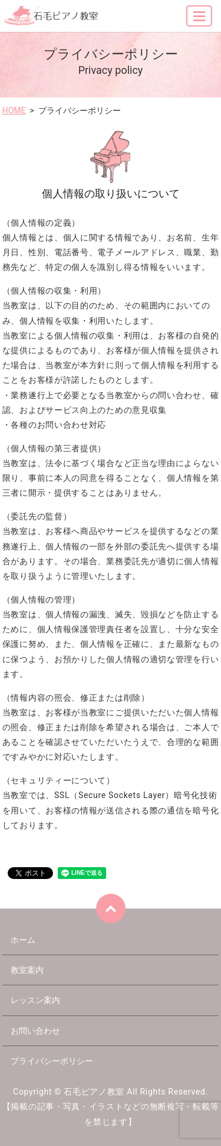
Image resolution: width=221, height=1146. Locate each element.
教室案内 (27, 970)
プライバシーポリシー (52, 1061)
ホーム (23, 940)
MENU (199, 21)
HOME (14, 110)
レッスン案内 (35, 1000)
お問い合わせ (35, 1031)
